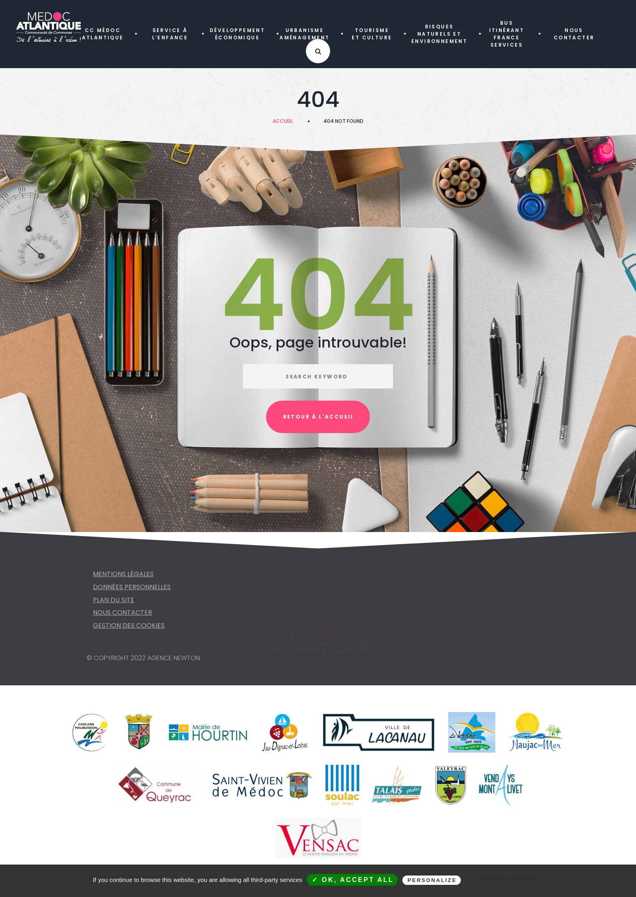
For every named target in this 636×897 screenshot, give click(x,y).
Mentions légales (123, 578)
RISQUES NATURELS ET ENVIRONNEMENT (439, 34)
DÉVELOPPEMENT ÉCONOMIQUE (237, 34)
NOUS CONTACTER (574, 34)
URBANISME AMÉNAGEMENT (304, 34)
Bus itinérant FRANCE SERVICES (506, 33)
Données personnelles (132, 591)
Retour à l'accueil (318, 416)
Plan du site (113, 604)
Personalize (432, 880)
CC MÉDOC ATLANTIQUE (103, 34)
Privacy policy (507, 880)
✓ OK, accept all (353, 879)
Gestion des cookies (129, 630)
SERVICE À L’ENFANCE (170, 34)
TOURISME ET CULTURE (372, 34)
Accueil (283, 121)
